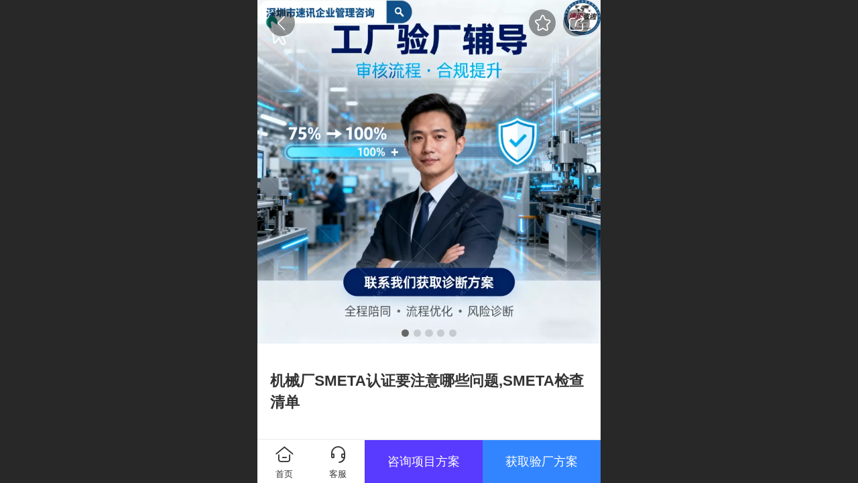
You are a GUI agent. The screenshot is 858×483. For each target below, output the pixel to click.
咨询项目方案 (423, 461)
